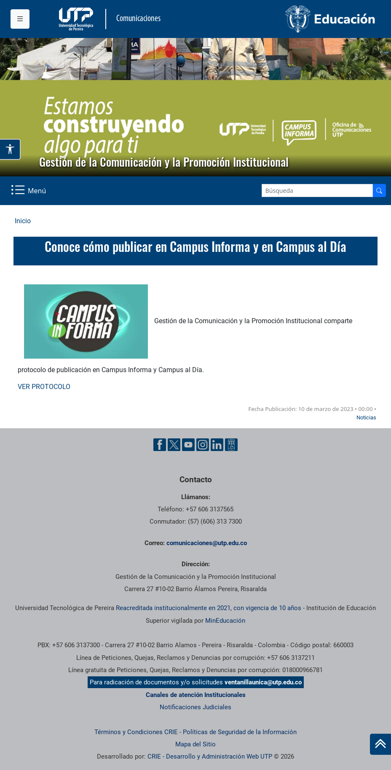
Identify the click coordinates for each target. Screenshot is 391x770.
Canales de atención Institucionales (196, 695)
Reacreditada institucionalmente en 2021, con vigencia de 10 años (208, 608)
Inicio (23, 221)
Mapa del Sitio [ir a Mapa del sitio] (195, 744)
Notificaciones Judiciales (195, 707)
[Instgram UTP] (202, 444)
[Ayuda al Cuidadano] (231, 444)
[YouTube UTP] (188, 444)
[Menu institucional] (20, 19)
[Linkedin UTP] (217, 444)
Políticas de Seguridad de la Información (240, 732)
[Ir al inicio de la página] (380, 744)
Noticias (366, 417)
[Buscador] (379, 190)
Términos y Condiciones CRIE (136, 732)
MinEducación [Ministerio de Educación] (225, 620)
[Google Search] (317, 190)
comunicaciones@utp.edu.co (206, 543)
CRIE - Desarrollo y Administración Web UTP (209, 756)
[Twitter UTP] (174, 444)
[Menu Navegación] (29, 190)
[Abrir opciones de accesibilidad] (10, 149)
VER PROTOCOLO (44, 387)
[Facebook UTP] (159, 444)
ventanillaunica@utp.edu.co (263, 682)
